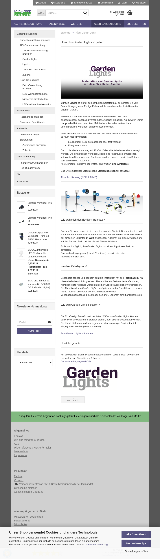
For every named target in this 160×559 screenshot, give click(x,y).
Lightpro (27, 64)
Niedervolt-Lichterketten (35, 99)
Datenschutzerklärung (96, 544)
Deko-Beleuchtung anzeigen (32, 87)
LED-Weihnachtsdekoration (37, 104)
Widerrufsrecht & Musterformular (32, 447)
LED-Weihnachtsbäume (35, 94)
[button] (105, 2)
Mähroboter (20, 524)
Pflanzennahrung (26, 156)
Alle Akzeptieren (136, 534)
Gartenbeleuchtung (28, 24)
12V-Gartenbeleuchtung (32, 45)
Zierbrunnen (26, 139)
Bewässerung (22, 520)
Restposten (23, 181)
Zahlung (18, 476)
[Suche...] (41, 13)
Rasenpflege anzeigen (31, 116)
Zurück (72, 399)
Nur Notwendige (136, 543)
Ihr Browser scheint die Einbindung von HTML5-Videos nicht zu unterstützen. (102, 75)
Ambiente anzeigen (30, 134)
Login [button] (122, 2)
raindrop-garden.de (81, 2)
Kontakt (41, 2)
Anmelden (35, 331)
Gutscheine (58, 2)
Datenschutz (21, 451)
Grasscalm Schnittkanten (33, 122)
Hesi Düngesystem (30, 168)
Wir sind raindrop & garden (29, 439)
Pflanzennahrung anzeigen (34, 162)
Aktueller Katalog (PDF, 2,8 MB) (79, 177)
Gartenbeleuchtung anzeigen (35, 40)
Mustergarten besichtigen (28, 516)
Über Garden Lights (107, 24)
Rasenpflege (56, 24)
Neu (19, 174)
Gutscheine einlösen (25, 487)
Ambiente (22, 128)
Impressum (20, 455)
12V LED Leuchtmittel (34, 69)
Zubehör (27, 74)
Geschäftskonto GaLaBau (28, 491)
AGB (17, 443)
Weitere (76, 24)
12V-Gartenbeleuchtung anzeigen (35, 52)
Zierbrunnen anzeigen (34, 145)
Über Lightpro (136, 24)
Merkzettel (139, 2)
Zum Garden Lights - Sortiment (77, 333)
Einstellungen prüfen (136, 551)
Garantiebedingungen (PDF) (76, 361)
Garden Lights (30, 59)
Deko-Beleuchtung (29, 80)
